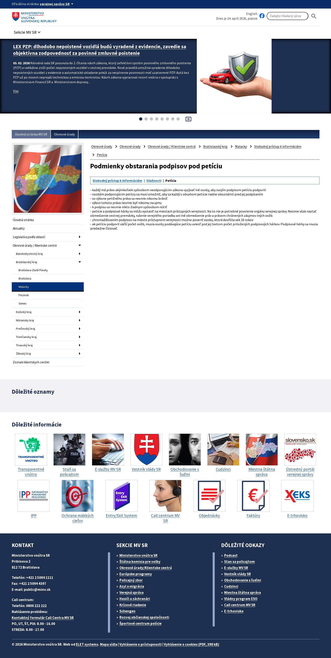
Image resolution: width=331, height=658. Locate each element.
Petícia (102, 155)
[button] (28, 31)
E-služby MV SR (236, 567)
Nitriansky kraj (25, 320)
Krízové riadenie (132, 605)
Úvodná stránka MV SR (31, 134)
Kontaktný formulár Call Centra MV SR (43, 617)
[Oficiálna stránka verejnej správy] (57, 3)
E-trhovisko (234, 611)
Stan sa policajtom (239, 561)
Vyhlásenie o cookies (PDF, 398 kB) (191, 644)
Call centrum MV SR (239, 605)
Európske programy (135, 574)
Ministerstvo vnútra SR (138, 555)
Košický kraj (23, 312)
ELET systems (87, 644)
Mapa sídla (108, 644)
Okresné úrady (64, 134)
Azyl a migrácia (131, 586)
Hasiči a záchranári (134, 598)
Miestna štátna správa (242, 592)
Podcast (231, 555)
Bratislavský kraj (26, 262)
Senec (23, 303)
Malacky (24, 287)
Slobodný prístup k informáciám (277, 146)
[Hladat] (313, 16)
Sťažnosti (153, 180)
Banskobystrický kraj (29, 254)
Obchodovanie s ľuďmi (242, 580)
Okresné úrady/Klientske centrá (145, 567)
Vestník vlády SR (237, 574)
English (251, 14)
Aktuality (19, 228)
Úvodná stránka (23, 220)
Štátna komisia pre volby (139, 561)
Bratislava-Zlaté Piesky (33, 270)
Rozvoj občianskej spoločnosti (144, 617)
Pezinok (24, 295)
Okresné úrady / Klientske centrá (35, 245)
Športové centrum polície (140, 623)
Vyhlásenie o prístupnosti (140, 644)
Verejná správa (131, 592)
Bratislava (25, 278)
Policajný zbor (131, 580)
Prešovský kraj (25, 328)
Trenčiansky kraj (26, 337)
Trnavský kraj (24, 345)
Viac (16, 91)
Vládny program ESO (240, 598)
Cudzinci (231, 586)
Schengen (127, 611)
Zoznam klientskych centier (31, 362)
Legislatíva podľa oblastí (29, 237)
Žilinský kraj (23, 353)
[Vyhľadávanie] (287, 16)
